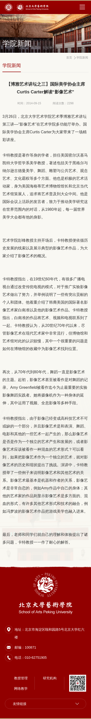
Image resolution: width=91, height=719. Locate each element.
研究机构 (50, 678)
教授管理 (21, 678)
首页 (69, 57)
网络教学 (21, 688)
